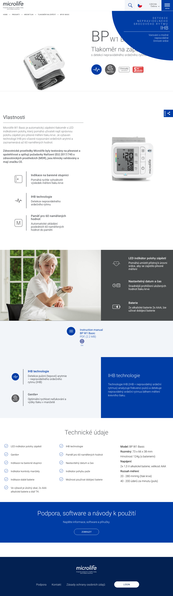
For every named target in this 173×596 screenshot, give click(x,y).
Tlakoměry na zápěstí (47, 14)
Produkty (16, 14)
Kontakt (56, 584)
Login (126, 584)
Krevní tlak (28, 14)
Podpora (41, 584)
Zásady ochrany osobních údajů (85, 584)
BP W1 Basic (64, 14)
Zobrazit (87, 532)
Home (5, 14)
